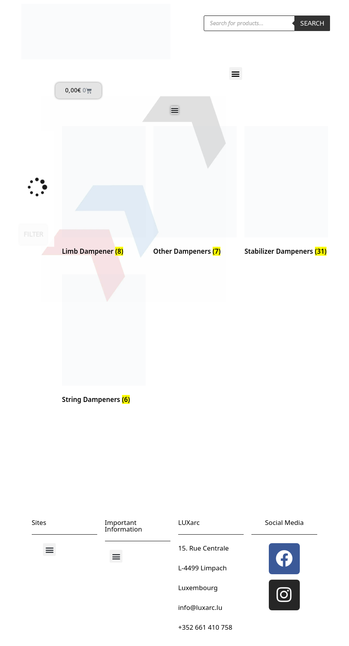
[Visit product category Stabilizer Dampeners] (286, 192)
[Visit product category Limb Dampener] (104, 192)
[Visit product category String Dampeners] (104, 340)
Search (312, 23)
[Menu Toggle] (175, 110)
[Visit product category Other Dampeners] (195, 192)
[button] (235, 73)
